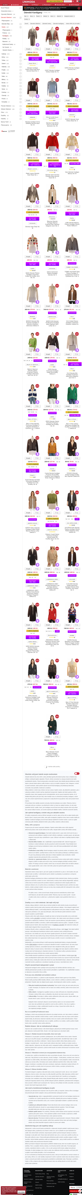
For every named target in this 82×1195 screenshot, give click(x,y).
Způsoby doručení (39, 1176)
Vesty (3, 89)
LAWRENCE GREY (32, 585)
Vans (72, 167)
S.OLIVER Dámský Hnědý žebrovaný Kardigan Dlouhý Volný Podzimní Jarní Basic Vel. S (72, 587)
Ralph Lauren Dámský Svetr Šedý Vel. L (32, 174)
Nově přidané (5, 8)
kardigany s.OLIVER (58, 925)
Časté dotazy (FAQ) (40, 1173)
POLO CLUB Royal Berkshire (52, 118)
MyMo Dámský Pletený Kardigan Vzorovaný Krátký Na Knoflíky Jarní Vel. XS (32, 275)
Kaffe (72, 218)
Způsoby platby (39, 1179)
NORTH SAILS (32, 523)
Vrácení (37, 1182)
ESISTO (72, 114)
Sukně (3, 63)
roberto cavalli (52, 529)
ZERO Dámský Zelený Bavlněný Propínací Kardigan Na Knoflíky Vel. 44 (52, 424)
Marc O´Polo (32, 419)
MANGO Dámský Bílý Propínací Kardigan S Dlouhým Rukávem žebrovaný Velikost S (32, 323)
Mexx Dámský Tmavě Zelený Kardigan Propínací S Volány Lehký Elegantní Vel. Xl (52, 754)
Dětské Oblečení (6, 109)
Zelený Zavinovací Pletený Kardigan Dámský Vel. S (52, 273)
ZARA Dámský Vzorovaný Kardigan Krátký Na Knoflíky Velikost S (52, 372)
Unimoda (33, 223)
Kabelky (3, 118)
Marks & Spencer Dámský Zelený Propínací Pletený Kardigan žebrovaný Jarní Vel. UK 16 (33, 372)
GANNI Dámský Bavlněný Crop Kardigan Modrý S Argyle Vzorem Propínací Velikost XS (72, 642)
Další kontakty (61, 1182)
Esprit (32, 475)
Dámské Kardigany (28, 1179)
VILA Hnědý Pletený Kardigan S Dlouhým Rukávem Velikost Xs (72, 322)
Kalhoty (4, 54)
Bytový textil (4, 122)
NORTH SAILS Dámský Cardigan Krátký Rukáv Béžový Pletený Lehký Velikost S (32, 530)
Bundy (3, 82)
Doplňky (3, 115)
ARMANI (32, 117)
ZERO (52, 416)
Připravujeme (6, 20)
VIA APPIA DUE (72, 523)
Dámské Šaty (6, 24)
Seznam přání (60, 4)
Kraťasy (4, 92)
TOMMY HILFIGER (72, 267)
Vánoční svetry (7, 50)
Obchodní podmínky (51, 1183)
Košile (3, 73)
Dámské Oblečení (6, 17)
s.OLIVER (72, 579)
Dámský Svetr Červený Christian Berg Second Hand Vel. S (52, 176)
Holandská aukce (6, 11)
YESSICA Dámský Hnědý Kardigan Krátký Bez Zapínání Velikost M (72, 475)
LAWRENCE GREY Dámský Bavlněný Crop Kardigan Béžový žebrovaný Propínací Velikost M (52, 587)
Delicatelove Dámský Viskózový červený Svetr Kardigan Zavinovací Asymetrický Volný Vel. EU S (52, 643)
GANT (52, 65)
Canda (52, 468)
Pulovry (5, 33)
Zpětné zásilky (38, 1185)
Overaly (4, 95)
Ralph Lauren (32, 169)
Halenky (4, 66)
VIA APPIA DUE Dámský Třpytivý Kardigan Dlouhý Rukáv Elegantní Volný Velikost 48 (72, 530)
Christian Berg (52, 170)
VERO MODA (32, 641)
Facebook (71, 1173)
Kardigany (6, 35)
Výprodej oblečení (6, 14)
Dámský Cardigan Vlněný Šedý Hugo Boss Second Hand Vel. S (32, 69)
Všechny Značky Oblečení (51, 1177)
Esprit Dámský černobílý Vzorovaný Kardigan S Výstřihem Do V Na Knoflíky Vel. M (32, 482)
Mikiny (3, 79)
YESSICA (72, 468)
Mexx (52, 747)
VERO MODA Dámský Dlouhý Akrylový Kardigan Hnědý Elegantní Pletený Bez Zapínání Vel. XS (32, 649)
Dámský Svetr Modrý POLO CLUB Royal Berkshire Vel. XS (52, 124)
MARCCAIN (52, 316)
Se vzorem (6, 47)
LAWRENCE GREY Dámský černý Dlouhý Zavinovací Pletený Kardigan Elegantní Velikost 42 (32, 593)
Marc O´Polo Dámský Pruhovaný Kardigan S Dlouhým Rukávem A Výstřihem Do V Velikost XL (32, 426)
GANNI (72, 635)
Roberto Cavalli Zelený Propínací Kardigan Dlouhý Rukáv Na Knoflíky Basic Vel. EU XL (52, 537)
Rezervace (46, 4)
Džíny (3, 57)
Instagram (71, 1179)
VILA (72, 316)
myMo (32, 268)
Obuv (2, 112)
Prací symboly (50, 1180)
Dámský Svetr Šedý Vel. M (32, 227)
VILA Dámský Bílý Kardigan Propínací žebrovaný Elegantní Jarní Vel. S (72, 375)
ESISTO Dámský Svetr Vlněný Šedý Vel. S (72, 120)
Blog (48, 1173)
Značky (25, 4)
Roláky (5, 38)
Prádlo (4, 70)
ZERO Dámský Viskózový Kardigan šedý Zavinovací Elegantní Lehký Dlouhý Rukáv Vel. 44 (32, 699)
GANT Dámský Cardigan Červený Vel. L (72, 68)
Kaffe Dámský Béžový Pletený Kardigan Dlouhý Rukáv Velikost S (72, 224)
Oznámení (15, 4)
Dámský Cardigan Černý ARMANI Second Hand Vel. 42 (32, 123)
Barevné (5, 41)
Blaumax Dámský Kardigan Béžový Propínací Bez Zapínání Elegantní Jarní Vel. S (52, 224)
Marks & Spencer (32, 364)
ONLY (57, 949)
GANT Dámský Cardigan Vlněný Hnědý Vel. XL (52, 71)
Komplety (4, 102)
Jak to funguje (74, 4)
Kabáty (4, 86)
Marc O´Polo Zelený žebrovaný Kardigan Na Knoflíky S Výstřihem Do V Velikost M (72, 426)
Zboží (5, 4)
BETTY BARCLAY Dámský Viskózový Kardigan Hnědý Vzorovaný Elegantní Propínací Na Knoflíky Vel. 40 (52, 699)
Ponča (3, 98)
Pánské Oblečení (6, 106)
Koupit (28, 49)
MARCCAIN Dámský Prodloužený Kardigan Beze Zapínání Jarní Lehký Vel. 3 (52, 323)
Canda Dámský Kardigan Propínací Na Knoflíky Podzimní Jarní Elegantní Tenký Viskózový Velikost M (52, 476)
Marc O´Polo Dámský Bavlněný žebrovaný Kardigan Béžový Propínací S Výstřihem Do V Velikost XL (72, 705)
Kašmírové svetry (8, 44)
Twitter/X (71, 1176)
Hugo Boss (32, 63)
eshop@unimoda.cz (63, 1179)
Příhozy (35, 4)
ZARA (52, 364)
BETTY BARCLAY (52, 691)
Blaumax (52, 216)
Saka (3, 76)
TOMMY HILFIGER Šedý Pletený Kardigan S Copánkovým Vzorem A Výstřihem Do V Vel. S (72, 274)
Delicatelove (52, 635)
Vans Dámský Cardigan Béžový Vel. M (72, 172)
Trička (3, 60)
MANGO (32, 316)
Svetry (3, 27)
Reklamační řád (50, 1186)
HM (75, 955)
